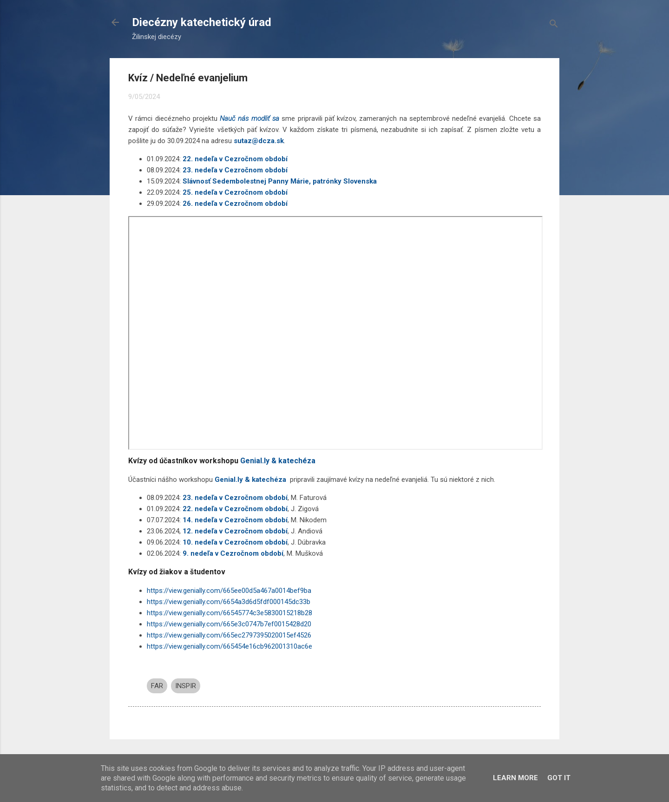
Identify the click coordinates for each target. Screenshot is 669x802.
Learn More (515, 778)
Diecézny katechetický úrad (201, 22)
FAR (157, 686)
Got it (559, 778)
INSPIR (185, 686)
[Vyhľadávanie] (553, 25)
